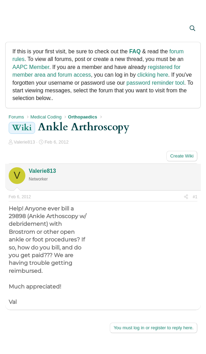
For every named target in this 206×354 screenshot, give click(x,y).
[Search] (193, 28)
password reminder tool (155, 83)
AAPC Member (31, 67)
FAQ (135, 51)
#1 (195, 196)
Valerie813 (24, 142)
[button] (15, 29)
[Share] (186, 197)
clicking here (152, 75)
